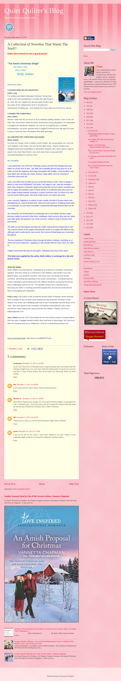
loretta (15, 431)
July (90, 187)
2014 (88, 213)
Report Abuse (89, 292)
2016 (88, 124)
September (92, 179)
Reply (15, 377)
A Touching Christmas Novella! (98, 162)
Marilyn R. (17, 399)
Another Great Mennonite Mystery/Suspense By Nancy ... (99, 146)
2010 (88, 228)
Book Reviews (89, 252)
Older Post (74, 484)
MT (14, 417)
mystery (86, 275)
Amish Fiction (88, 238)
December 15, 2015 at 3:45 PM (33, 363)
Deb (14, 384)
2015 (88, 128)
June (90, 190)
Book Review (88, 245)
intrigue (86, 272)
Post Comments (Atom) (22, 489)
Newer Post (9, 484)
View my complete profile (92, 92)
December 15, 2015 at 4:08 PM (27, 384)
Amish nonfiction (90, 242)
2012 (88, 220)
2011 (88, 224)
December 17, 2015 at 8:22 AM (27, 417)
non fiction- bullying (91, 281)
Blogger (71, 676)
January (91, 208)
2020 (88, 110)
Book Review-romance (91, 248)
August (91, 183)
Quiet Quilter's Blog (33, 10)
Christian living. (89, 255)
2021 (88, 106)
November (92, 172)
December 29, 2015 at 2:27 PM (29, 431)
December (92, 131)
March (90, 201)
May (90, 194)
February (91, 205)
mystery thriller (89, 278)
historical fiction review (92, 262)
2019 (88, 113)
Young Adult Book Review (93, 285)
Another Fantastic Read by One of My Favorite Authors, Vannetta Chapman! (36, 496)
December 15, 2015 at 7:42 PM (32, 399)
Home (42, 484)
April (90, 197)
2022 (88, 102)
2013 (88, 217)
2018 (88, 117)
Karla (100, 67)
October (91, 176)
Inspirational (88, 268)
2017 (88, 120)
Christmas (87, 258)
